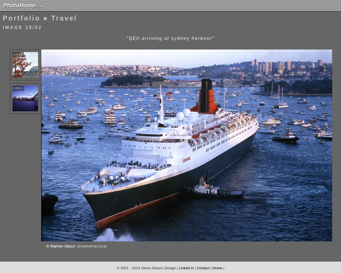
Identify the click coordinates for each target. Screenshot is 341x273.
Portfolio (21, 18)
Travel (64, 18)
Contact (203, 268)
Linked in (186, 268)
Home (218, 268)
